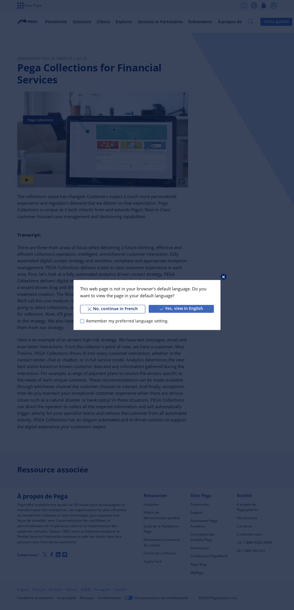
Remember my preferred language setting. (127, 321)
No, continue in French (113, 308)
